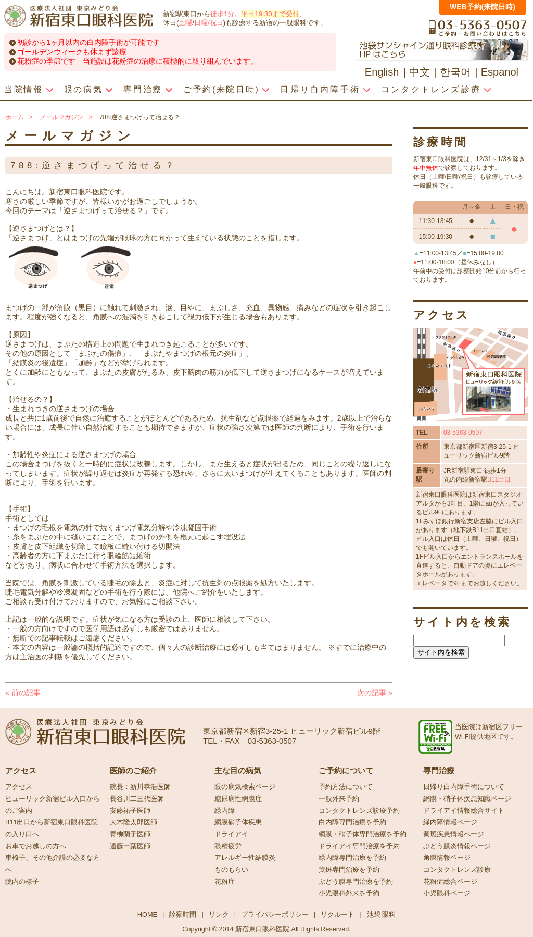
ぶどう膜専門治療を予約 (356, 881)
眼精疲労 (228, 846)
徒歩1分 (222, 14)
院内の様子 (22, 881)
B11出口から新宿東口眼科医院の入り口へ (51, 828)
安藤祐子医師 (130, 811)
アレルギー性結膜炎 (244, 857)
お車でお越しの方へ (35, 846)
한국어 (455, 72)
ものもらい (231, 869)
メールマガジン (61, 117)
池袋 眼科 (381, 914)
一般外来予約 (339, 799)
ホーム (14, 117)
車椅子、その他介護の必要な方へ (52, 863)
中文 (419, 72)
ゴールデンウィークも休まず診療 (71, 51)
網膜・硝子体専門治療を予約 (363, 834)
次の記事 (374, 692)
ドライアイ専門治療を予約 (359, 846)
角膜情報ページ (447, 857)
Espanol (499, 72)
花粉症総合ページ (450, 881)
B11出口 (499, 479)
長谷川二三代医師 (137, 799)
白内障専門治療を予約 (352, 822)
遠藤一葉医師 (130, 846)
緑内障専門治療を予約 (352, 857)
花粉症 (224, 881)
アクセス (18, 787)
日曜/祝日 (208, 23)
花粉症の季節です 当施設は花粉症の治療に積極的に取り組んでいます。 (137, 61)
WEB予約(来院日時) (482, 7)
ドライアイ (231, 834)
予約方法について (346, 787)
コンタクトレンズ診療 (457, 869)
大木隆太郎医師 (133, 822)
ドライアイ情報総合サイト (463, 811)
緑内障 (224, 811)
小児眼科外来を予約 (349, 893)
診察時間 (182, 914)
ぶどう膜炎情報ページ (457, 846)
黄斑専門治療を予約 (349, 869)
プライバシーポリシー (275, 914)
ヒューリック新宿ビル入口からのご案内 (52, 805)
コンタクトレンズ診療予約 (359, 811)
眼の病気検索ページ (244, 787)
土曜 (185, 23)
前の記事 (23, 692)
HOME (147, 914)
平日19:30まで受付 (270, 14)
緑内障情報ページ (450, 822)
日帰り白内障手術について (463, 787)
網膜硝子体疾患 (238, 822)
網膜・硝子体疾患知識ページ (467, 799)
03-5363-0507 (463, 432)
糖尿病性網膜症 (238, 799)
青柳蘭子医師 (130, 834)
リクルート (337, 914)
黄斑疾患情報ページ (453, 834)
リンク (219, 914)
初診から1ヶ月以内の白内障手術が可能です (88, 42)
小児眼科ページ (447, 893)
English (382, 72)
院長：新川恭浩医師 (140, 787)
